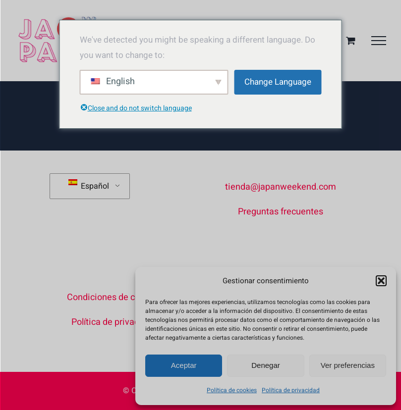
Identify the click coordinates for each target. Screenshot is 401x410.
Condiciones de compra (114, 297)
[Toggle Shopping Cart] (350, 40)
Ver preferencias (348, 365)
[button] (381, 281)
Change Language (277, 82)
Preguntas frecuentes (280, 211)
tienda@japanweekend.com (280, 187)
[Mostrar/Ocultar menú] (378, 40)
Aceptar (184, 365)
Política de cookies (232, 390)
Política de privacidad (291, 390)
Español (88, 185)
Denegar (265, 365)
